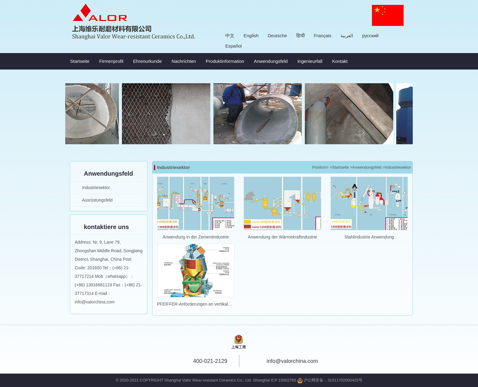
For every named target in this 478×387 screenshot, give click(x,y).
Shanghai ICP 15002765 (274, 380)
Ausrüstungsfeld (97, 200)
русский (370, 35)
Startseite (79, 61)
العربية (347, 35)
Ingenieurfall (310, 61)
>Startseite (339, 167)
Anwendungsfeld (271, 61)
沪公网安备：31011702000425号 (329, 380)
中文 (229, 35)
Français (323, 35)
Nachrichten (184, 61)
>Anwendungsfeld (366, 167)
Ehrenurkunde (147, 61)
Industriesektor (96, 187)
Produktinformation (225, 61)
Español (233, 45)
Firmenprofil (111, 61)
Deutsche (277, 35)
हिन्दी (300, 35)
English (251, 35)
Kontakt (340, 61)
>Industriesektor (397, 167)
